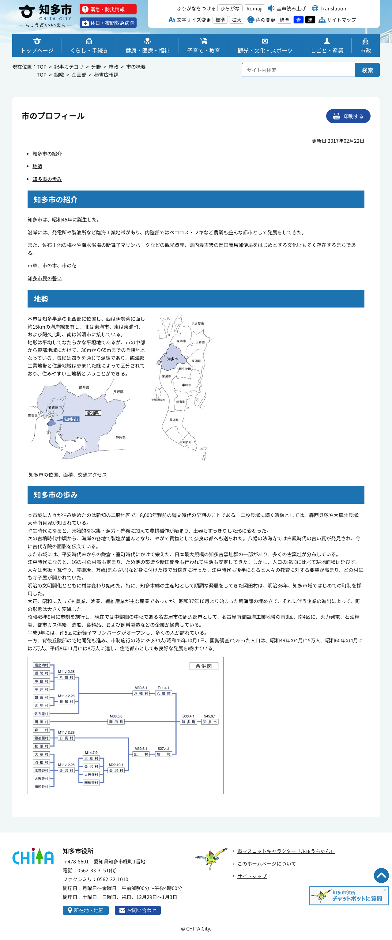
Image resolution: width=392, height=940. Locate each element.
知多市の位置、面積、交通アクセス (68, 474)
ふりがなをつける (196, 8)
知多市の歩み (47, 179)
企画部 (79, 74)
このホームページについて (266, 863)
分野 (96, 66)
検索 (367, 70)
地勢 (37, 166)
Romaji (254, 8)
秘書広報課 (106, 74)
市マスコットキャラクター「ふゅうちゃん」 (286, 851)
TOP (42, 66)
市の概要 (136, 66)
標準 (220, 19)
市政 (114, 66)
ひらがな (230, 8)
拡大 (237, 19)
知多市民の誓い (45, 278)
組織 (59, 74)
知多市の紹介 (47, 153)
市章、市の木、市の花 (52, 265)
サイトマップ (252, 876)
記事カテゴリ (69, 66)
